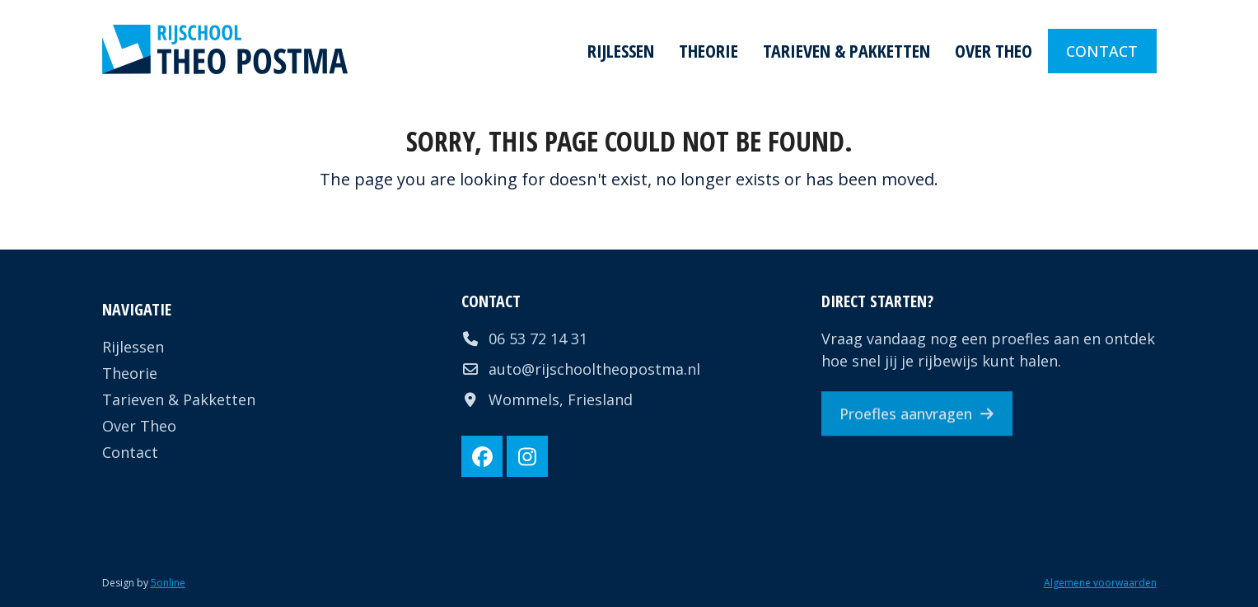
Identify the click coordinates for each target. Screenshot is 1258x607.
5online (168, 583)
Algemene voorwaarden (1100, 583)
